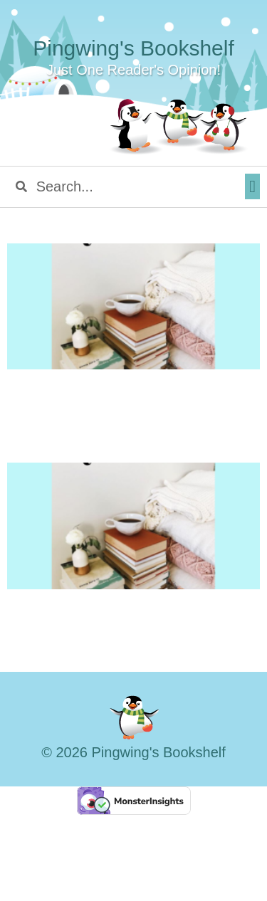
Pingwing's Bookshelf (133, 48)
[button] (252, 186)
